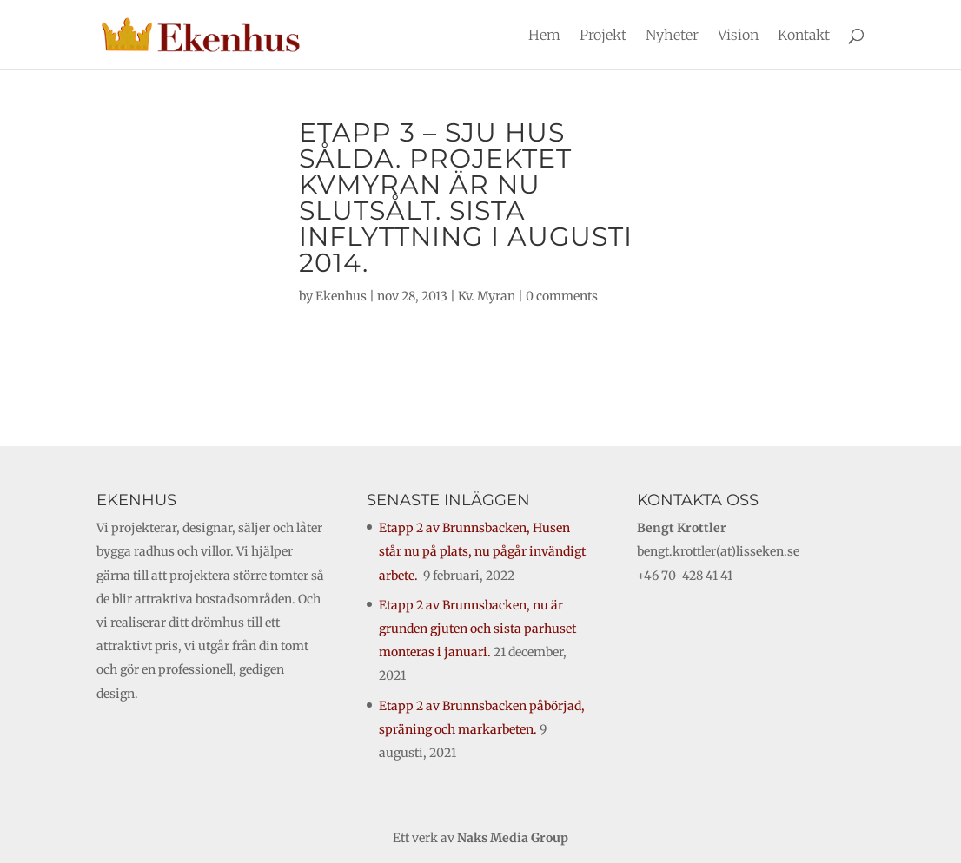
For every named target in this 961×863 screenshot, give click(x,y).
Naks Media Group (512, 838)
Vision (738, 36)
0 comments (562, 296)
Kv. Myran (486, 296)
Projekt (603, 36)
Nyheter (672, 36)
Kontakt (804, 36)
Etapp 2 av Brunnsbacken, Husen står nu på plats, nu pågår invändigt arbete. (482, 551)
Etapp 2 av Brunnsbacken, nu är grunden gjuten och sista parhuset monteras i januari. (477, 628)
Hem (544, 36)
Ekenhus (341, 296)
